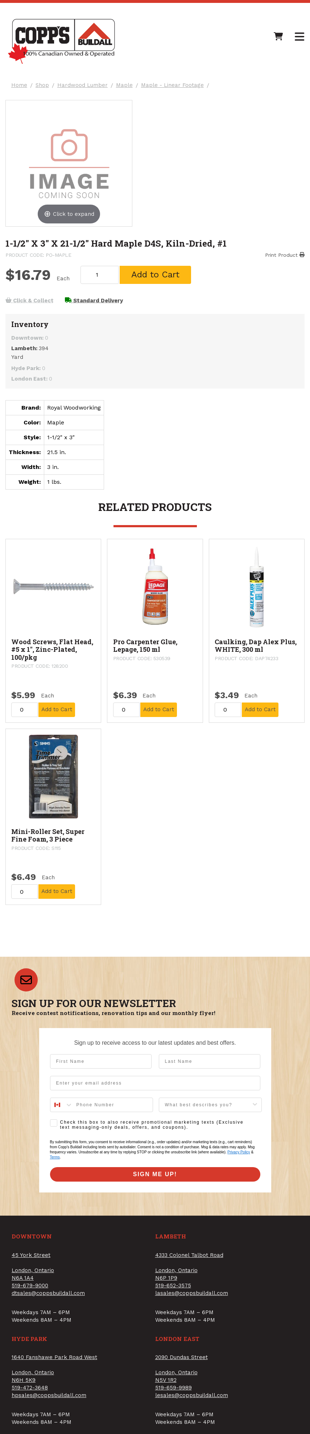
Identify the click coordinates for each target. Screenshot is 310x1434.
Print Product (284, 256)
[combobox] (61, 1107)
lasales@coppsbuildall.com (191, 1295)
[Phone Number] (113, 1107)
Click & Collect (30, 302)
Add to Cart (156, 276)
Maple (124, 86)
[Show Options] (255, 1107)
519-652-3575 (173, 1287)
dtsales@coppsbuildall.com (48, 1295)
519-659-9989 (173, 1390)
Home (20, 86)
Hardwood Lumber (83, 86)
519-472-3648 (30, 1390)
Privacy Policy (238, 1154)
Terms (55, 1159)
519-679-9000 (30, 1287)
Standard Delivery (95, 302)
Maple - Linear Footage (172, 86)
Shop (42, 86)
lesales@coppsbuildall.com (191, 1397)
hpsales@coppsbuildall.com (49, 1397)
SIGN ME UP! (155, 1176)
